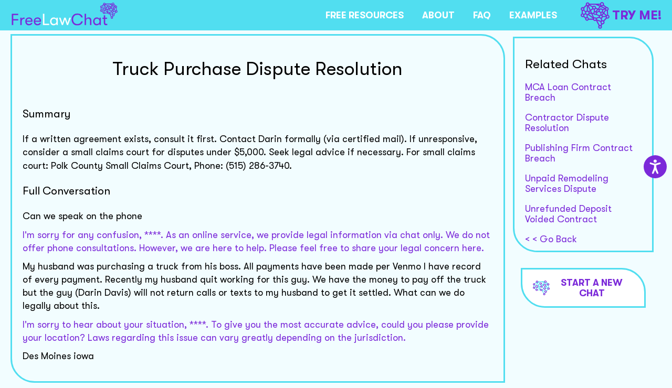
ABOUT (438, 15)
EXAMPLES (533, 15)
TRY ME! (621, 15)
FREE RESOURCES (365, 15)
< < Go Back (551, 239)
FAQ (482, 15)
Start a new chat (578, 287)
